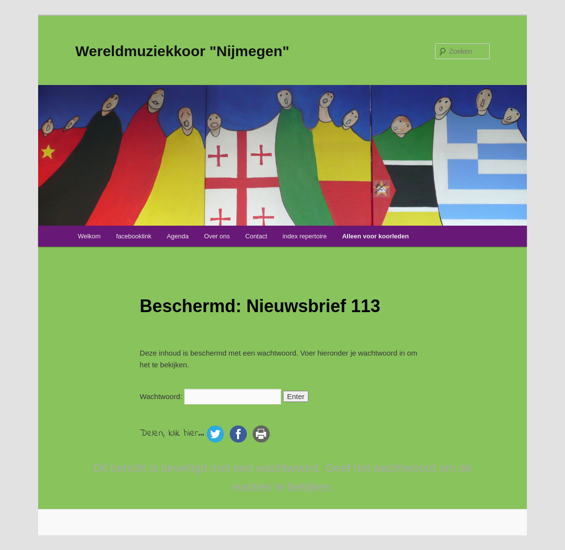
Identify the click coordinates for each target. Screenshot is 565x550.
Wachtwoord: (210, 396)
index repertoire (304, 236)
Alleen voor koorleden (375, 236)
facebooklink (133, 236)
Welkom (89, 236)
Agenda (178, 236)
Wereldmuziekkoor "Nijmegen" (182, 51)
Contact (256, 236)
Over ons (217, 236)
